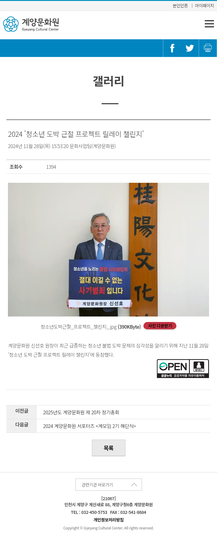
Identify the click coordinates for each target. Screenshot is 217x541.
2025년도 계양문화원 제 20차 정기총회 (81, 412)
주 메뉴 (209, 23)
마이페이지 (204, 5)
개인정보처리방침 (108, 520)
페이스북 (172, 48)
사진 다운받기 (160, 326)
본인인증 (180, 5)
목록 (108, 448)
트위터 (190, 48)
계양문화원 (31, 24)
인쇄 (208, 48)
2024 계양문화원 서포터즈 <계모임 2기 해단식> (89, 426)
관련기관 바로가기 (97, 485)
